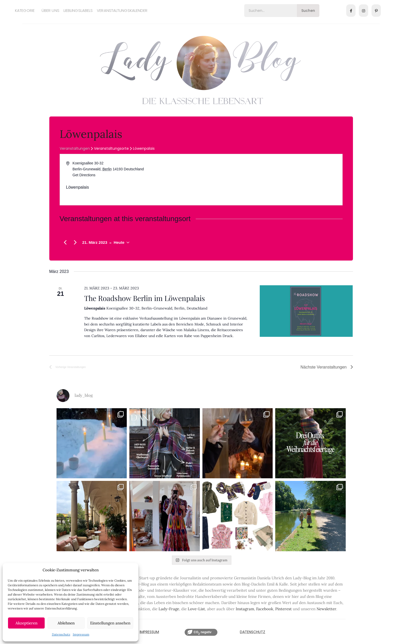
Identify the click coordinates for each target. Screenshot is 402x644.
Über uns (50, 10)
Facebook (264, 608)
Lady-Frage (169, 608)
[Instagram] (363, 10)
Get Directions (84, 175)
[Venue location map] (271, 179)
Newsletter (326, 608)
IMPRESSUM (149, 631)
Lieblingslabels (78, 10)
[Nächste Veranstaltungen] (75, 242)
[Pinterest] (376, 10)
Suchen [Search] (308, 10)
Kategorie (25, 10)
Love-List (196, 608)
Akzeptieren (26, 623)
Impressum (81, 634)
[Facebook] (351, 10)
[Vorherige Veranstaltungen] (65, 242)
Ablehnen (66, 623)
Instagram (245, 608)
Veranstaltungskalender (122, 10)
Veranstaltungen (75, 148)
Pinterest (283, 608)
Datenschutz (61, 634)
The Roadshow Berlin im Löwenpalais (144, 298)
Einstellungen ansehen (110, 623)
